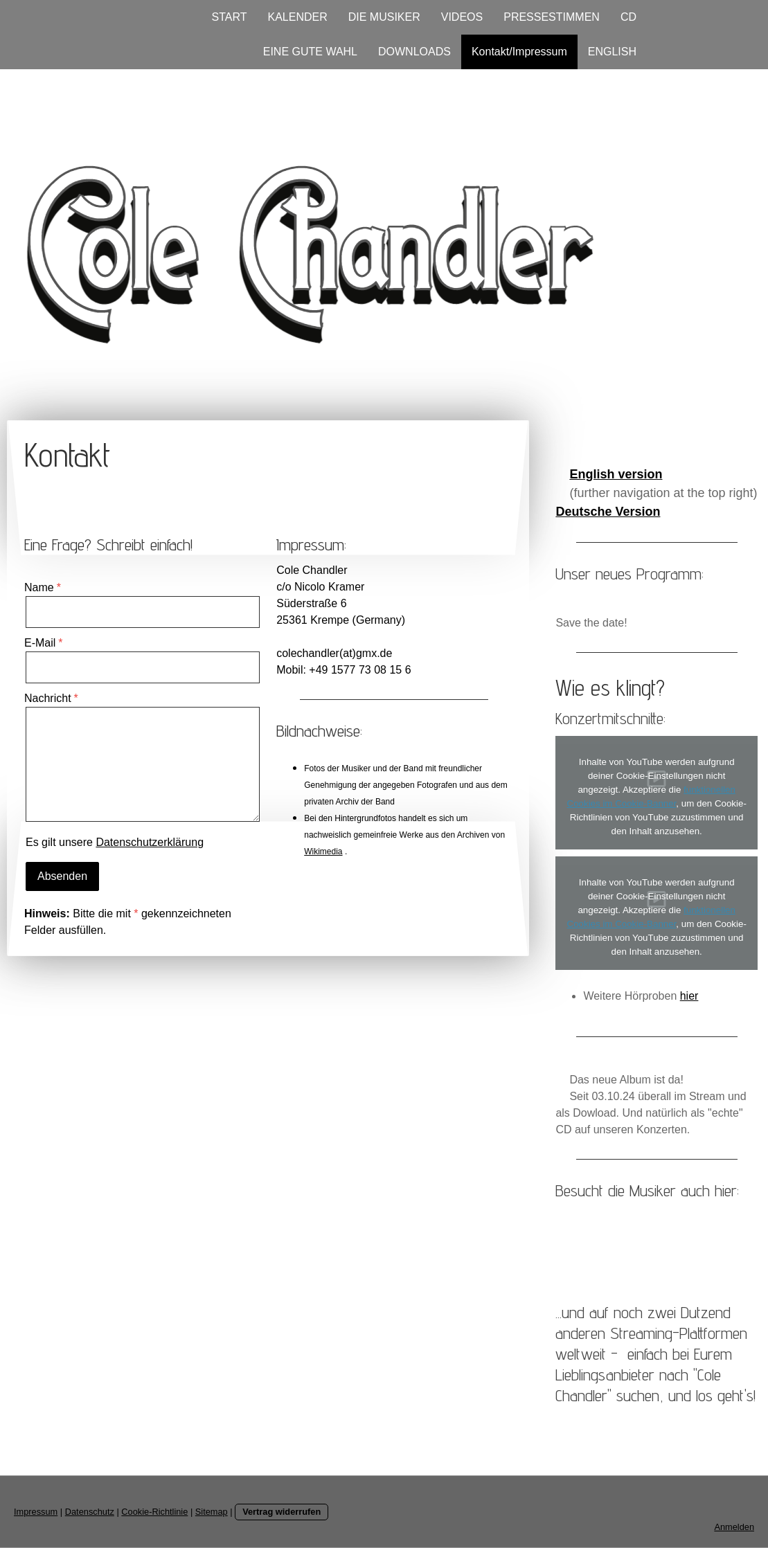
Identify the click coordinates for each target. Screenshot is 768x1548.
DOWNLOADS (414, 51)
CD (628, 17)
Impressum (35, 1511)
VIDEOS (462, 17)
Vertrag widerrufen (281, 1511)
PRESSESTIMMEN (551, 17)
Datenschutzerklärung (150, 842)
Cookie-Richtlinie (154, 1511)
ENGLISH (612, 51)
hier (689, 996)
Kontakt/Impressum (519, 51)
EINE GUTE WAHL (310, 51)
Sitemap (211, 1511)
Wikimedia (323, 851)
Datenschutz (89, 1511)
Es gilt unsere (115, 842)
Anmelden (734, 1527)
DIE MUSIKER (384, 17)
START (229, 17)
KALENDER (297, 17)
